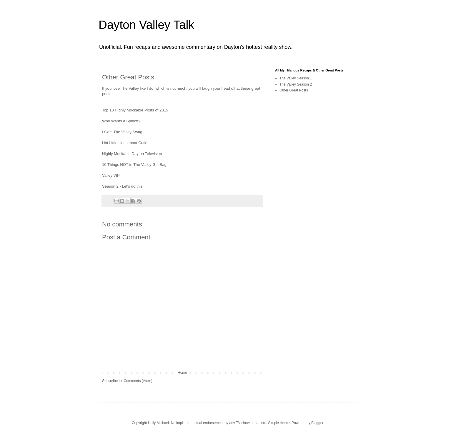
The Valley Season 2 (295, 84)
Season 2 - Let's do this (122, 186)
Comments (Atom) (138, 381)
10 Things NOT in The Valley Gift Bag (134, 164)
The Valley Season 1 (295, 78)
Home (182, 373)
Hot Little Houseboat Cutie (124, 143)
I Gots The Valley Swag (122, 132)
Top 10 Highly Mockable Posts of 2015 (135, 110)
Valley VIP (111, 175)
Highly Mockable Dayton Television (132, 153)
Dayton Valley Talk (146, 24)
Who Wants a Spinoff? (121, 121)
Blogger (317, 423)
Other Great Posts (293, 90)
